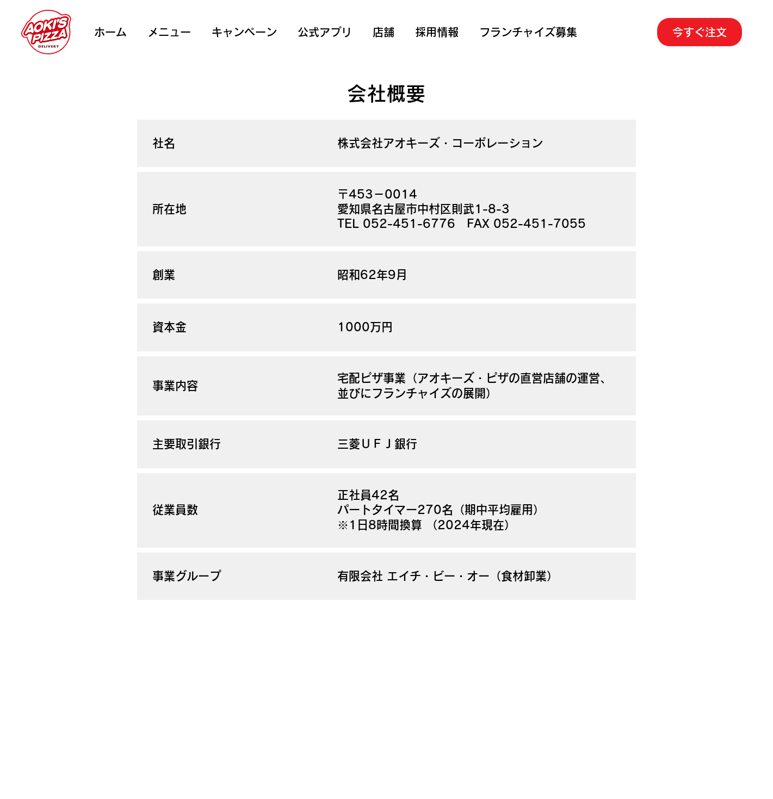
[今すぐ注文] (700, 32)
